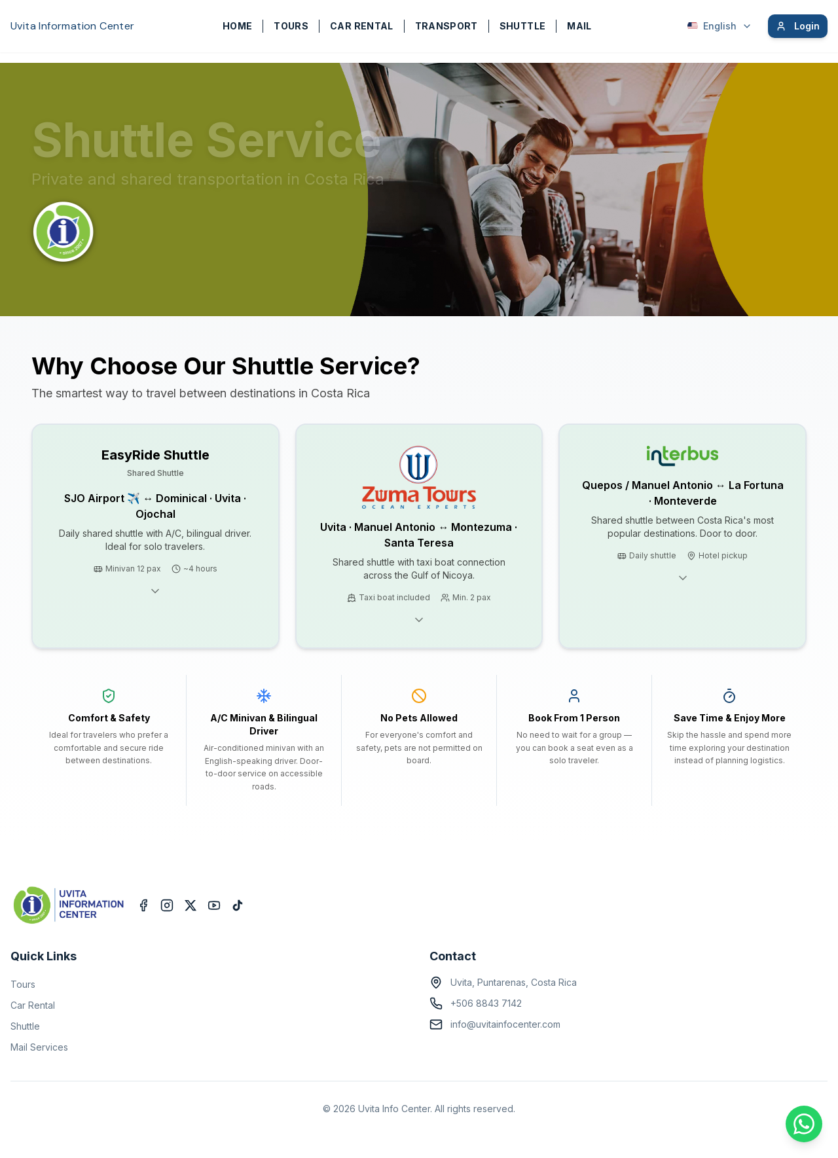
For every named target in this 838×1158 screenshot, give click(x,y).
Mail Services (39, 1047)
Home (237, 25)
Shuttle (522, 25)
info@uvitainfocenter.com (505, 1024)
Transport (446, 25)
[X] (190, 905)
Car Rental (361, 25)
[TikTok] (237, 905)
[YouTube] (214, 905)
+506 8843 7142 (486, 1003)
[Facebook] (143, 905)
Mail (579, 25)
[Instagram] (166, 905)
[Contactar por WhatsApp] (804, 1124)
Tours (291, 25)
